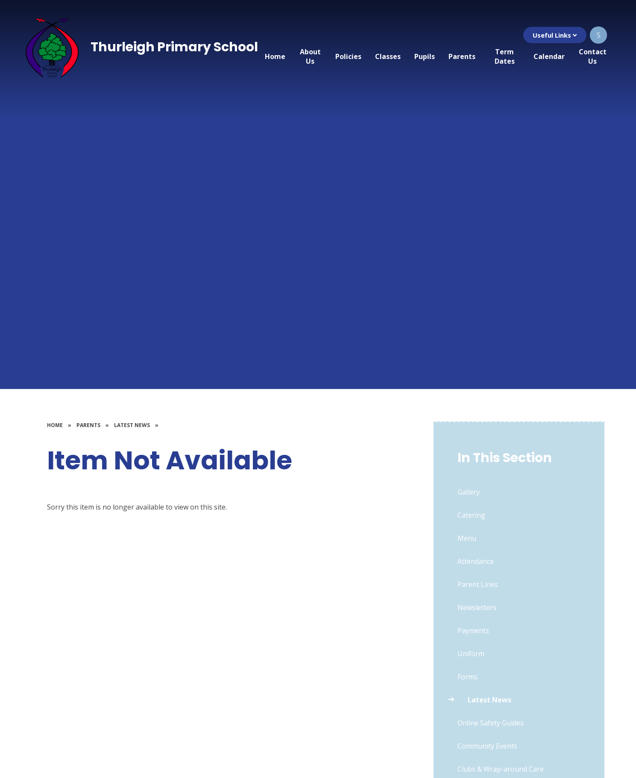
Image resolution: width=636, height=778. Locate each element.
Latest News (132, 425)
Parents (88, 425)
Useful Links (555, 35)
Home (55, 425)
